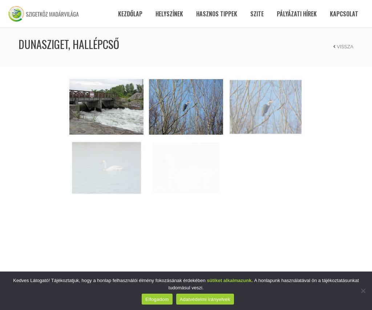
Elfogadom (157, 299)
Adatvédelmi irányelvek (205, 299)
